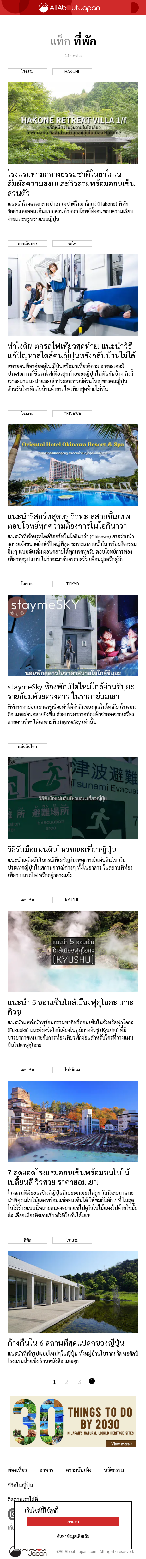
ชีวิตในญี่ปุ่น (20, 1485)
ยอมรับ (73, 1521)
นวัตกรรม (114, 1470)
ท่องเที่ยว (17, 1470)
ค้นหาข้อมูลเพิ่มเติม (73, 1536)
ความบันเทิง (78, 1470)
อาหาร (46, 1470)
